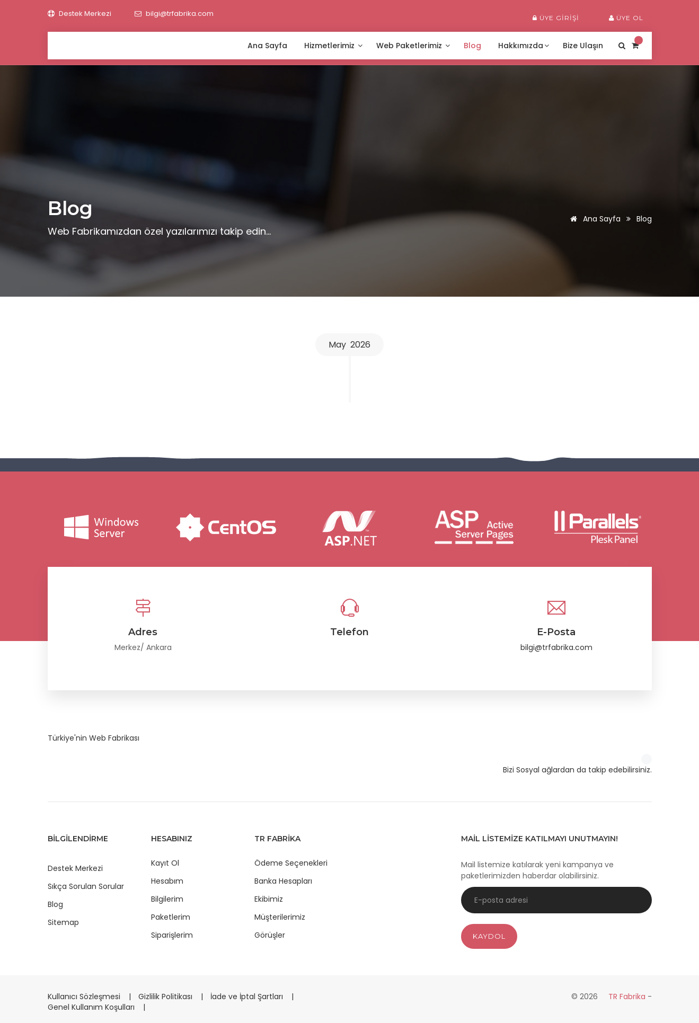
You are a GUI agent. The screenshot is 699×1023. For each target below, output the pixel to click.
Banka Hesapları (283, 881)
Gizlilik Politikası (166, 996)
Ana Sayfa (268, 45)
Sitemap (63, 922)
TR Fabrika (628, 996)
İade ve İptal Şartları (246, 996)
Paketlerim (170, 917)
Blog (473, 45)
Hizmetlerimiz (333, 45)
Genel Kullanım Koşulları (92, 1007)
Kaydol (489, 936)
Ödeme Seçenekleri (291, 863)
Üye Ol (626, 18)
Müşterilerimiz (279, 917)
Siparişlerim (172, 935)
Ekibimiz (268, 899)
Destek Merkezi (75, 868)
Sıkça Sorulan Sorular (86, 886)
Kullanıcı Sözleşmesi (85, 996)
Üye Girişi (556, 18)
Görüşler (269, 935)
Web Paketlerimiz (413, 45)
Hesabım (167, 881)
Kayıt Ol (165, 863)
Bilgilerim (167, 899)
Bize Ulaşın (584, 45)
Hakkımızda (523, 45)
